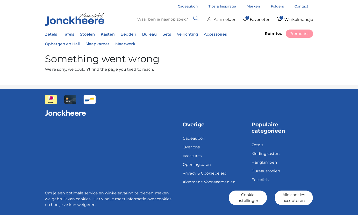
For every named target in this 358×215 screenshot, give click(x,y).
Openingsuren (197, 164)
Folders (278, 6)
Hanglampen (264, 162)
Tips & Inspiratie (222, 6)
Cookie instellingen (247, 197)
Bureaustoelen (265, 171)
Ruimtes (273, 33)
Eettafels (260, 179)
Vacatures (192, 156)
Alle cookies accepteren (293, 197)
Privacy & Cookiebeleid (205, 173)
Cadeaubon (188, 6)
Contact (301, 6)
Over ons (191, 147)
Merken (254, 6)
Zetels (257, 145)
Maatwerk (125, 44)
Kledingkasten (265, 153)
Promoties (299, 33)
